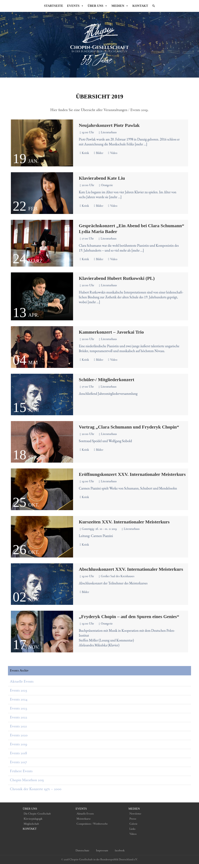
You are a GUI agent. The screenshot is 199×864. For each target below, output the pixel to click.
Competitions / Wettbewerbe (92, 824)
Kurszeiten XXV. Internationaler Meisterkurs (124, 521)
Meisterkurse (84, 819)
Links (132, 829)
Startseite (53, 5)
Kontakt (140, 5)
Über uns (30, 808)
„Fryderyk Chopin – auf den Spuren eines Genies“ (129, 616)
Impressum (102, 850)
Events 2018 (18, 753)
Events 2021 (18, 726)
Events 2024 (18, 699)
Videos (133, 834)
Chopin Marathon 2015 (27, 780)
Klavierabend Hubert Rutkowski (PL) (117, 278)
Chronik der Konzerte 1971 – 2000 (35, 789)
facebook (120, 850)
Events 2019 (18, 744)
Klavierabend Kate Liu (102, 178)
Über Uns (97, 6)
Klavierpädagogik (33, 819)
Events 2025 (18, 690)
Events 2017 (18, 762)
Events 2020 (19, 735)
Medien (119, 6)
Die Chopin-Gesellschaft (37, 813)
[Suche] (153, 6)
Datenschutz (82, 850)
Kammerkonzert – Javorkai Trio (111, 332)
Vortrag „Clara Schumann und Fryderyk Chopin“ (129, 426)
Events (75, 6)
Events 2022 (18, 717)
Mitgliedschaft (31, 824)
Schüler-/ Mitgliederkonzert (106, 379)
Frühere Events (21, 771)
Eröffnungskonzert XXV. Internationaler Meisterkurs (132, 474)
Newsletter (135, 813)
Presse (132, 819)
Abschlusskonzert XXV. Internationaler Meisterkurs (131, 569)
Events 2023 (18, 708)
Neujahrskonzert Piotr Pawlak (109, 125)
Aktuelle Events (21, 681)
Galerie (133, 824)
